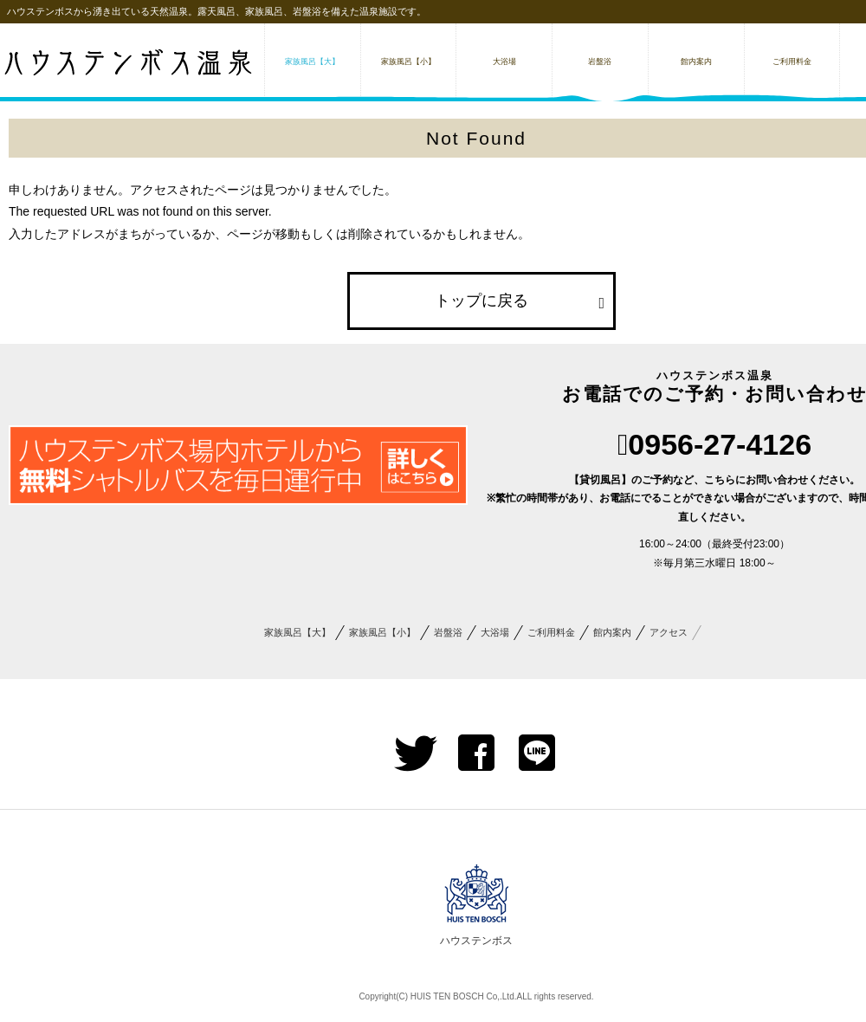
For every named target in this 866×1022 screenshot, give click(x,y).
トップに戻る (481, 300)
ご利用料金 (551, 632)
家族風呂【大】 (297, 632)
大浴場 (495, 632)
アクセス (669, 632)
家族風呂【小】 (382, 632)
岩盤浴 (448, 632)
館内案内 (612, 632)
